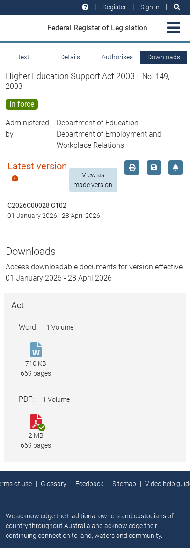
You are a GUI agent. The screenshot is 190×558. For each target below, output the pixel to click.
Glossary (53, 483)
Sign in (150, 7)
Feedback (89, 483)
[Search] (176, 7)
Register (114, 7)
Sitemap (124, 483)
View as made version (92, 179)
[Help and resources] (85, 7)
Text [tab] (23, 57)
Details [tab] (70, 57)
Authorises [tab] (117, 57)
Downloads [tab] (163, 57)
